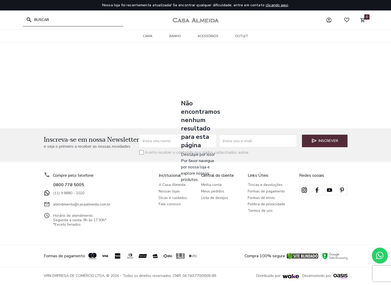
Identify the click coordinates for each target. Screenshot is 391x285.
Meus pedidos (212, 191)
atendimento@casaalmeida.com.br (77, 204)
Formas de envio (261, 198)
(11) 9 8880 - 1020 (64, 193)
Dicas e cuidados (173, 198)
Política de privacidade (266, 204)
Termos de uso (260, 211)
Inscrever (324, 141)
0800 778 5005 (68, 185)
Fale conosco (170, 204)
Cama (147, 36)
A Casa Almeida (172, 185)
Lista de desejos (214, 198)
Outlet (241, 36)
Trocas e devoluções (265, 185)
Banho (175, 36)
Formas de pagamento (266, 191)
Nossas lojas (169, 191)
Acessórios (208, 36)
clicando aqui (277, 5)
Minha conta (211, 185)
